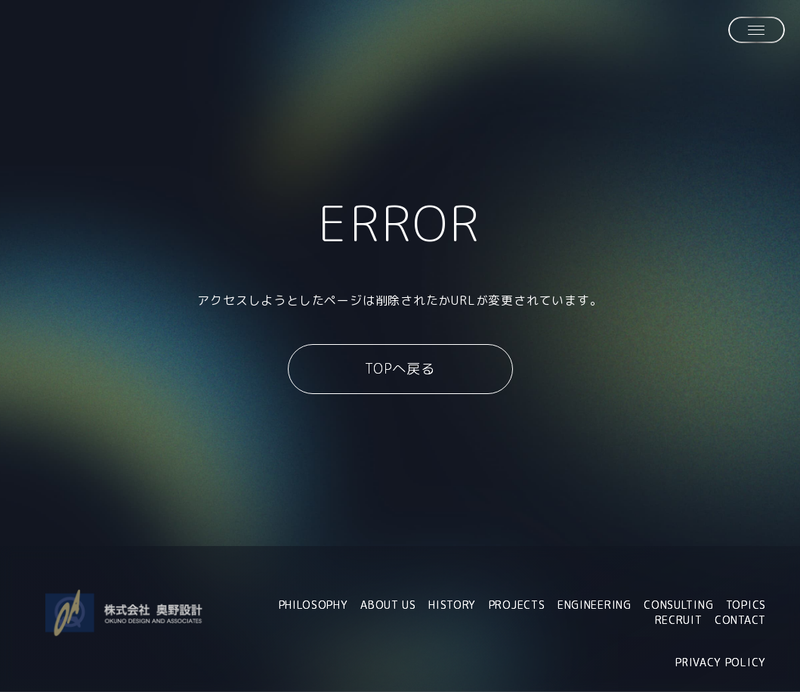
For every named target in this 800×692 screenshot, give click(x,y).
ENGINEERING (595, 605)
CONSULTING (678, 605)
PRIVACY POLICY (720, 662)
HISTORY (452, 605)
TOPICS (746, 605)
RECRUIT (679, 620)
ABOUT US (388, 605)
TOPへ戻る (400, 368)
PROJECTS (517, 605)
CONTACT (740, 620)
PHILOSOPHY (313, 605)
